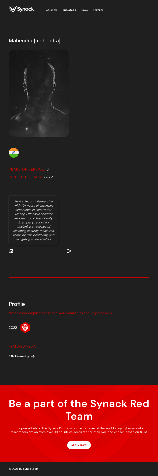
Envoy (84, 10)
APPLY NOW (79, 445)
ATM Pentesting (19, 356)
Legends (98, 10)
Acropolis (52, 10)
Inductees (69, 10)
